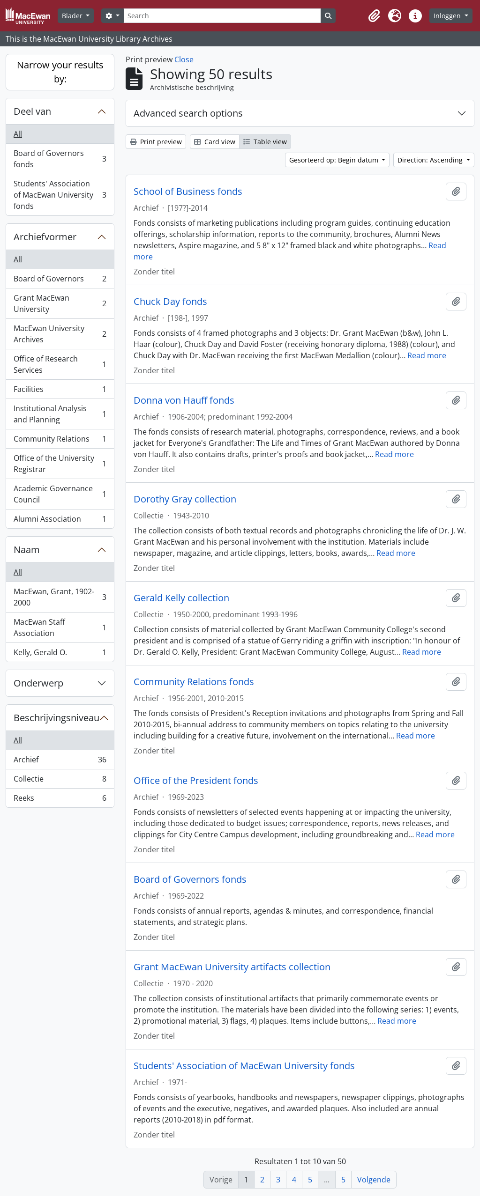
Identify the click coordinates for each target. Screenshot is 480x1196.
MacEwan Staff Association (59, 627)
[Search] (222, 15)
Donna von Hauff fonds (184, 400)
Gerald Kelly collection (181, 598)
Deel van (32, 111)
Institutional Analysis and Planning (59, 414)
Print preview (156, 141)
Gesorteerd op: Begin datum (334, 159)
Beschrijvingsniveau (56, 717)
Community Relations (59, 441)
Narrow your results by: (60, 72)
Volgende (373, 1179)
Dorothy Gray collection (185, 499)
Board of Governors (59, 280)
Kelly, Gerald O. (59, 654)
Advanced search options (188, 113)
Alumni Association (59, 520)
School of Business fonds (188, 191)
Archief (59, 761)
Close (184, 59)
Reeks (59, 799)
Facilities (59, 391)
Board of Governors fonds (59, 159)
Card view (214, 141)
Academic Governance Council (59, 494)
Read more (426, 355)
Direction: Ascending (431, 159)
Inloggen (448, 15)
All (18, 134)
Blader (73, 15)
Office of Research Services (59, 364)
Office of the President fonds (196, 780)
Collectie (59, 781)
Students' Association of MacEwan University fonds (59, 194)
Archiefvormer (45, 236)
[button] (374, 16)
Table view (265, 141)
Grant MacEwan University (59, 303)
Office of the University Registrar (59, 463)
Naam (27, 549)
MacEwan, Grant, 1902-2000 (59, 597)
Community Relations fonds (194, 681)
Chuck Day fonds (170, 301)
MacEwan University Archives (59, 334)
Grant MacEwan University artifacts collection (232, 967)
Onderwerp (38, 683)
